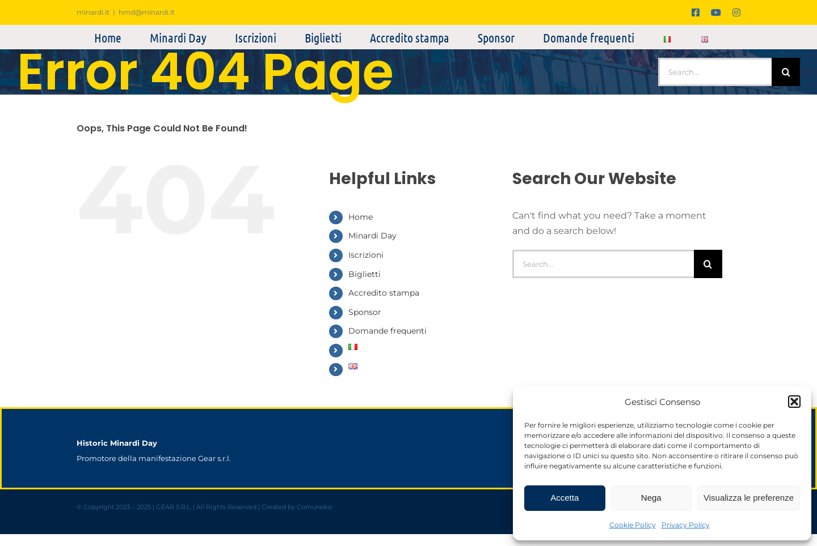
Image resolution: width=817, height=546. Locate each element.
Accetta (564, 497)
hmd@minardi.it (147, 12)
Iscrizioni (366, 255)
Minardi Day (372, 236)
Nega (651, 497)
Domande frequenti (387, 331)
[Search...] (715, 72)
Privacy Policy (686, 525)
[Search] (786, 72)
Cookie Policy (632, 525)
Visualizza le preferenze (749, 497)
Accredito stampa (383, 293)
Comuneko (314, 507)
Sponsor (364, 312)
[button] (794, 401)
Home (360, 217)
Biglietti (364, 274)
